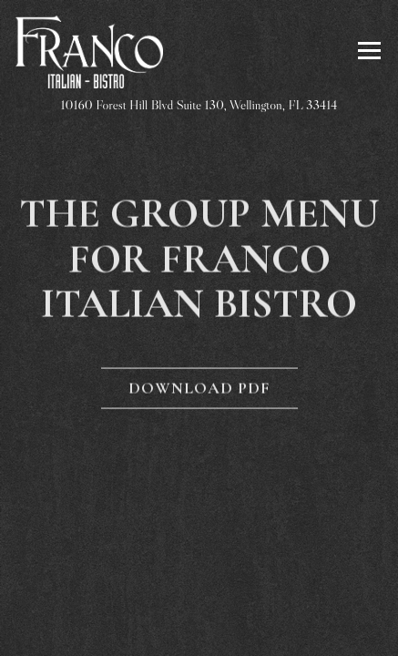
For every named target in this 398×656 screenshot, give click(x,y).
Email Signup (268, 630)
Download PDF (199, 389)
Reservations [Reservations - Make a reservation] (199, 581)
